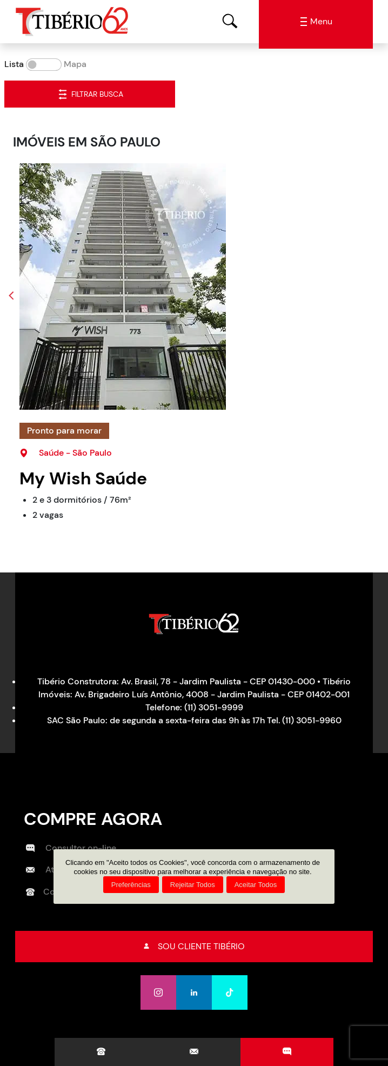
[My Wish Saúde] (198, 286)
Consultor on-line (71, 848)
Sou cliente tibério (194, 946)
